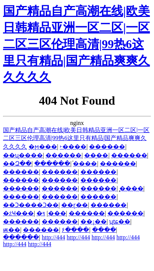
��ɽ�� (74, 205)
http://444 (53, 237)
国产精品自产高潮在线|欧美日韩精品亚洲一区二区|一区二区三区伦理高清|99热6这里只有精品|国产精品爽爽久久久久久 (76, 44)
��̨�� (96, 155)
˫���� (73, 146)
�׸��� (39, 213)
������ (107, 146)
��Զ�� (17, 163)
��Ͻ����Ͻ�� (31, 205)
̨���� (131, 188)
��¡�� (93, 221)
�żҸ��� (18, 213)
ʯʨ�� (119, 221)
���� (104, 230)
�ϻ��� (43, 146)
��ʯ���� (23, 155)
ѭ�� (11, 230)
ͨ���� (85, 163)
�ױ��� (54, 213)
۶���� (75, 230)
